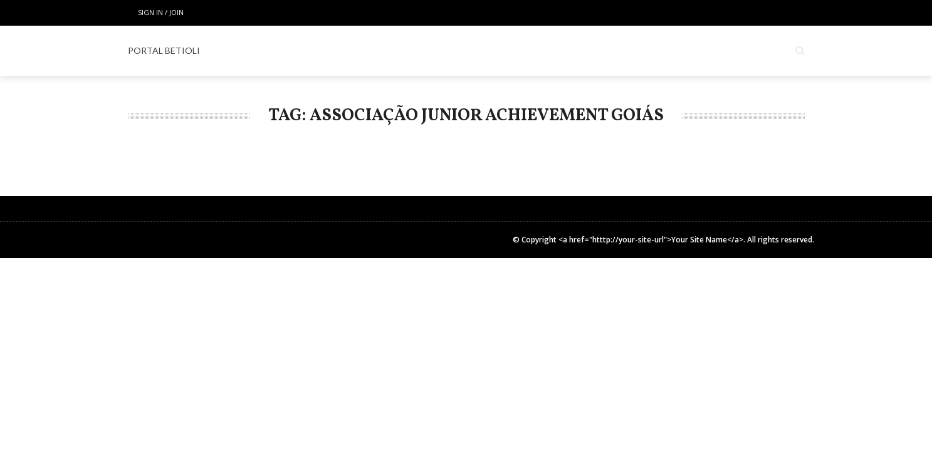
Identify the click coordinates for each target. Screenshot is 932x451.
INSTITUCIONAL (729, 50)
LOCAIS (369, 50)
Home (318, 50)
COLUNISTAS (648, 50)
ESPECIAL (428, 50)
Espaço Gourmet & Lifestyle (535, 50)
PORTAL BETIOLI (164, 50)
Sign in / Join (161, 12)
